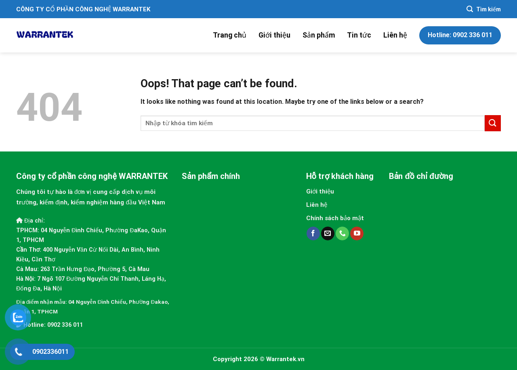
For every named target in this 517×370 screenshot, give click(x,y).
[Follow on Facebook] (313, 233)
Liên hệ (395, 35)
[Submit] (493, 123)
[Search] (484, 9)
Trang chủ (229, 35)
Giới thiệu (274, 35)
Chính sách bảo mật (335, 218)
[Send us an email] (327, 233)
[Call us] (342, 233)
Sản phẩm (319, 35)
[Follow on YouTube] (357, 233)
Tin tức (359, 35)
